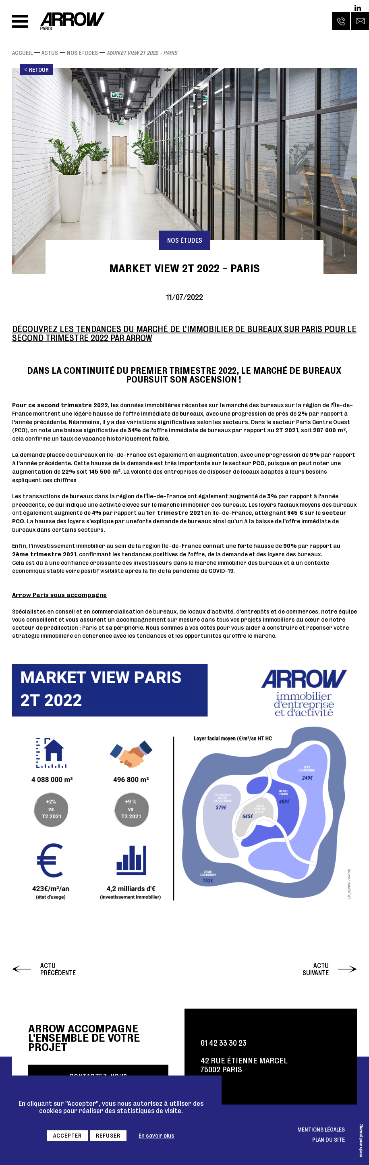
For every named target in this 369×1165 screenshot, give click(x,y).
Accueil (22, 53)
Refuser (108, 1135)
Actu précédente (58, 969)
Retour (39, 70)
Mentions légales (321, 1129)
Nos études (82, 53)
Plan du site (328, 1139)
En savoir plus (156, 1135)
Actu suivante (316, 969)
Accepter (67, 1135)
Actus (49, 53)
